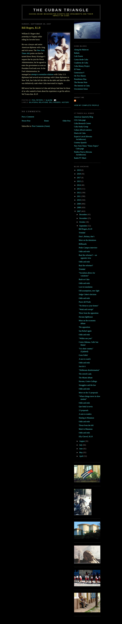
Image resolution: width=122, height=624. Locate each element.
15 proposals (83, 410)
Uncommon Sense (81, 89)
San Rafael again (85, 331)
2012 (79, 193)
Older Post (67, 121)
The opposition (84, 327)
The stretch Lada (85, 374)
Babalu (76, 53)
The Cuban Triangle (61, 10)
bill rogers (55, 102)
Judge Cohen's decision (87, 294)
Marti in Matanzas (85, 429)
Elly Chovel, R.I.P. (86, 437)
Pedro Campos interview (88, 248)
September (83, 226)
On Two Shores (80, 76)
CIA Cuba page (80, 120)
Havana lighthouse (86, 317)
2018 (79, 174)
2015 (79, 181)
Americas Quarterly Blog (83, 117)
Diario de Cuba (80, 133)
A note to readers (85, 414)
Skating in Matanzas (86, 418)
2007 (79, 211)
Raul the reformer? (86, 265)
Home (46, 121)
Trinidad (82, 233)
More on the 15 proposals (88, 393)
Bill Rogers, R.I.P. (85, 229)
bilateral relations (38, 102)
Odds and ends (84, 251)
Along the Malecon (81, 50)
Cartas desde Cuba (81, 60)
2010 (79, 200)
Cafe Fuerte (78, 56)
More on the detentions (87, 240)
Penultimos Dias (80, 79)
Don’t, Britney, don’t (86, 236)
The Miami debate (85, 378)
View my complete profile (86, 105)
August (82, 441)
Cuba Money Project (82, 66)
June (81, 449)
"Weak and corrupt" (86, 309)
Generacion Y (79, 73)
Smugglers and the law (87, 385)
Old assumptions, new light (89, 291)
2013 (79, 189)
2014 (79, 185)
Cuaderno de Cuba (81, 63)
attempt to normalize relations (42, 74)
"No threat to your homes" (89, 306)
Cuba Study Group (81, 127)
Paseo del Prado (85, 302)
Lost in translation (85, 287)
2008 (79, 207)
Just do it (82, 366)
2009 (79, 204)
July (81, 445)
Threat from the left (86, 425)
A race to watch (84, 359)
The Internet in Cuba (82, 86)
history (65, 102)
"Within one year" (85, 338)
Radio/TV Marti (80, 158)
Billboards (83, 244)
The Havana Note (80, 82)
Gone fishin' (83, 355)
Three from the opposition (88, 313)
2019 (79, 170)
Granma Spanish (80, 143)
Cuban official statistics (83, 130)
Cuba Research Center (82, 123)
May (81, 452)
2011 (79, 196)
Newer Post (26, 121)
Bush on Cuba (84, 279)
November (83, 218)
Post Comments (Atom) (41, 126)
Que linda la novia (86, 407)
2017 (79, 178)
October (82, 222)
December (83, 214)
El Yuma (77, 69)
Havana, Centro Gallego (88, 381)
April (81, 456)
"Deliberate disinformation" (89, 370)
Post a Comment (28, 117)
